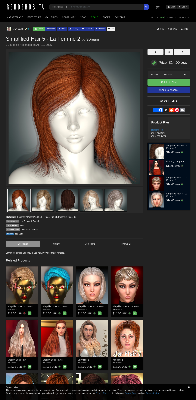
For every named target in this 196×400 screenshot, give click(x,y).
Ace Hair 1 (118, 359)
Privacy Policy (152, 393)
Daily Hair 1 (83, 359)
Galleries (51, 17)
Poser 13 (72, 217)
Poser (106, 17)
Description (23, 244)
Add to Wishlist (168, 90)
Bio (110, 29)
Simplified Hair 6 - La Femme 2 (176, 146)
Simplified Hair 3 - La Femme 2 (93, 306)
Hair (22, 225)
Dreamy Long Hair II (53, 359)
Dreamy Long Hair (16, 359)
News (83, 17)
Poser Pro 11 (51, 217)
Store (62, 29)
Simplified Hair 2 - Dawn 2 (55, 306)
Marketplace (15, 17)
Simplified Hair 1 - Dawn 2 (20, 306)
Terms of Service (103, 393)
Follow (39, 29)
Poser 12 (62, 217)
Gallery (73, 29)
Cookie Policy (131, 393)
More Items (90, 244)
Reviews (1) (125, 244)
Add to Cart (169, 82)
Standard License (30, 229)
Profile (51, 29)
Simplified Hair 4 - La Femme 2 (128, 306)
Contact (120, 17)
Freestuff (87, 29)
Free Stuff (34, 17)
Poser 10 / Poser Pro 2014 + (30, 217)
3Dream (92, 39)
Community (69, 17)
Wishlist (100, 29)
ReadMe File (157, 130)
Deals (94, 17)
